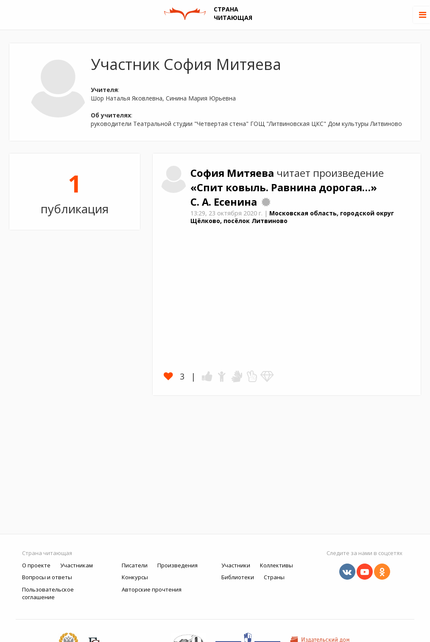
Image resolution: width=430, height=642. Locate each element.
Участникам (76, 565)
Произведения (177, 565)
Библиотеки (237, 577)
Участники (235, 565)
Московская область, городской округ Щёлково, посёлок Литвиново (292, 217)
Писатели (135, 565)
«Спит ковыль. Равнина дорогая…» (283, 187)
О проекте (36, 565)
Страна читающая (47, 553)
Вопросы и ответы (47, 577)
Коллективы (276, 565)
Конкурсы (135, 577)
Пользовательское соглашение (48, 593)
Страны (274, 577)
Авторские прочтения (151, 589)
